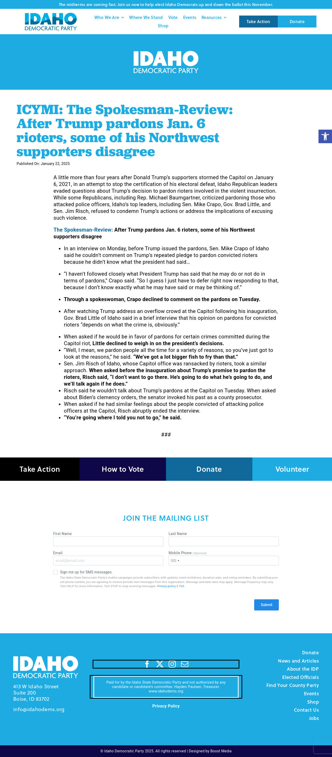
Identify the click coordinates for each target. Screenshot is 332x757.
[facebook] (147, 664)
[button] (325, 136)
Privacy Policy (166, 706)
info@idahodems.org (38, 709)
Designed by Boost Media (210, 751)
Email (108, 558)
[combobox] (175, 560)
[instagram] (172, 664)
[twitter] (159, 664)
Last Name (224, 539)
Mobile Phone (224, 558)
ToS (181, 586)
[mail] (184, 664)
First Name (108, 539)
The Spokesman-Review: (83, 230)
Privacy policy (166, 586)
